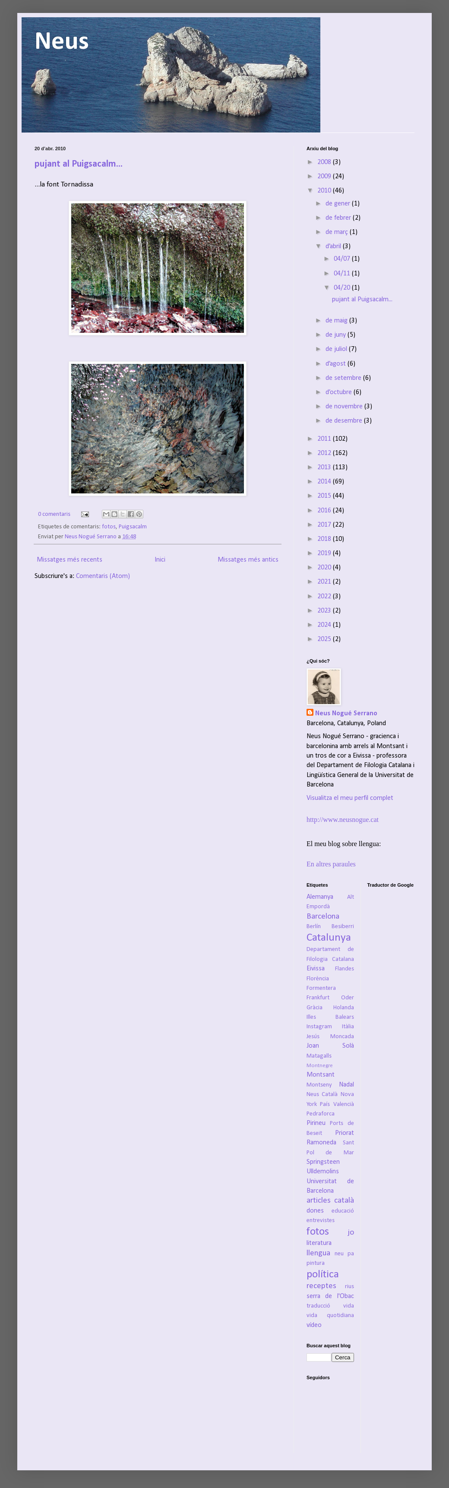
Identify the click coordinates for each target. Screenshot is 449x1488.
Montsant (321, 1074)
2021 (325, 581)
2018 (325, 539)
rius (349, 1286)
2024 (325, 625)
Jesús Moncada (330, 1036)
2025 (325, 639)
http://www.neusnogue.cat (343, 819)
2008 (325, 162)
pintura (316, 1263)
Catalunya (329, 937)
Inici (160, 559)
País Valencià (337, 1104)
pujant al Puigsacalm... (79, 164)
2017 (325, 524)
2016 (325, 510)
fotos (109, 527)
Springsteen (323, 1162)
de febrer (339, 218)
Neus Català (322, 1094)
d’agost (337, 363)
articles (319, 1201)
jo (351, 1233)
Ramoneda (321, 1142)
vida (348, 1306)
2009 (325, 176)
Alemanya (320, 897)
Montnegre (320, 1065)
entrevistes (321, 1220)
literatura (319, 1243)
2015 (325, 496)
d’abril (334, 246)
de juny (337, 335)
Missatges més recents (69, 559)
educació (343, 1211)
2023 (325, 610)
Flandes (344, 969)
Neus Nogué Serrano (91, 537)
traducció (318, 1306)
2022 (325, 596)
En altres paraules (331, 864)
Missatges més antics (248, 559)
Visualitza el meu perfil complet (350, 798)
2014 (325, 481)
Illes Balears (330, 1017)
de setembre (344, 378)
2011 (325, 439)
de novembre (345, 406)
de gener (339, 203)
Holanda (343, 1008)
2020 (325, 567)
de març (338, 232)
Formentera (321, 988)
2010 (325, 190)
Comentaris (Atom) (103, 576)
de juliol (337, 349)
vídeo (314, 1325)
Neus (62, 42)
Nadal (346, 1084)
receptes (321, 1286)
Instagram (319, 1027)
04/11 (343, 273)
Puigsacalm (133, 527)
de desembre (345, 420)
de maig (337, 320)
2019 (325, 553)
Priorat (344, 1133)
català (344, 1201)
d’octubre (340, 392)
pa (351, 1254)
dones (315, 1210)
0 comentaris (54, 514)
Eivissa (316, 968)
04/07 (343, 259)
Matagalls (319, 1056)
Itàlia (348, 1027)
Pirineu (316, 1123)
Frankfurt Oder (330, 998)
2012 (325, 453)
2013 (325, 467)
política (323, 1274)
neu (339, 1254)
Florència (318, 979)
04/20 (343, 287)
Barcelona (323, 917)
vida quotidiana (330, 1315)
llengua (318, 1253)
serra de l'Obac (330, 1296)
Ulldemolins (323, 1171)
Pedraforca (321, 1114)
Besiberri (343, 926)
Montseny (319, 1085)
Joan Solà (330, 1046)
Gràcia (315, 1008)
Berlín (314, 926)
